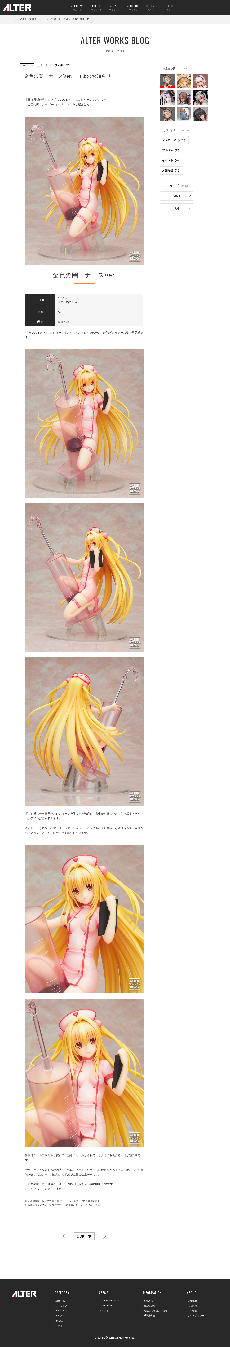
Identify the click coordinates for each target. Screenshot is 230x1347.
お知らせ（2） (171, 170)
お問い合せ (210, 7)
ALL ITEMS (73, 7)
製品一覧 (60, 1300)
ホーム (11, 19)
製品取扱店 (150, 1305)
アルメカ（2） (171, 150)
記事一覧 (84, 1236)
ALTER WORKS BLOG (110, 1300)
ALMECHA (129, 7)
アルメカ (60, 1315)
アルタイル (61, 1310)
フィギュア (62, 65)
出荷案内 (198, 7)
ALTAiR (110, 7)
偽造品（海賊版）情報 (156, 1310)
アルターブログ (28, 19)
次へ (104, 1236)
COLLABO (163, 7)
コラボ (59, 1325)
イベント (104, 1310)
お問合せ (192, 1310)
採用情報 (192, 1305)
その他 (59, 1320)
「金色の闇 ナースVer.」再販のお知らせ (66, 19)
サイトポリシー (196, 1315)
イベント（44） (172, 160)
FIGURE (92, 7)
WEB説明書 (149, 1315)
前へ (64, 1236)
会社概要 (192, 1300)
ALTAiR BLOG (106, 1305)
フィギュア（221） (174, 140)
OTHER (146, 7)
